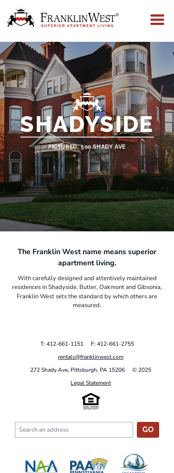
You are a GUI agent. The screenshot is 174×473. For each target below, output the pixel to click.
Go (148, 429)
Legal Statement (91, 383)
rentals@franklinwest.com (90, 357)
